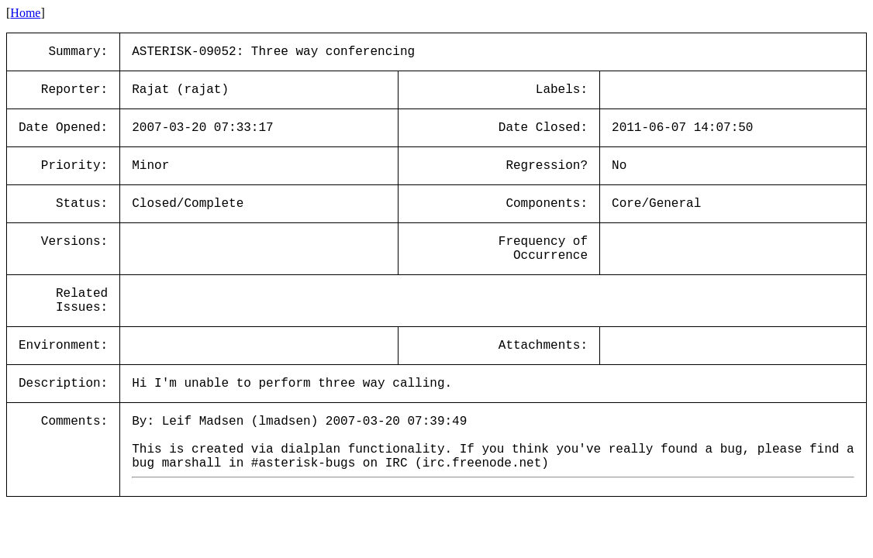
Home (25, 12)
